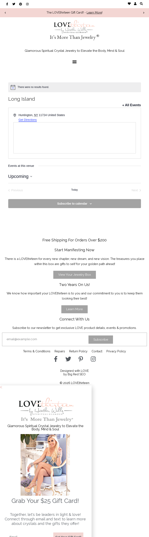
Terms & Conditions (36, 351)
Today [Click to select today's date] (74, 189)
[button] (141, 3)
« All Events (131, 105)
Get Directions (28, 119)
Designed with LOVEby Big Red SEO (74, 372)
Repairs (60, 351)
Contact (97, 351)
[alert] (74, 87)
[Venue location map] (75, 137)
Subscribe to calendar (72, 203)
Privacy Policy (116, 351)
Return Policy (78, 351)
